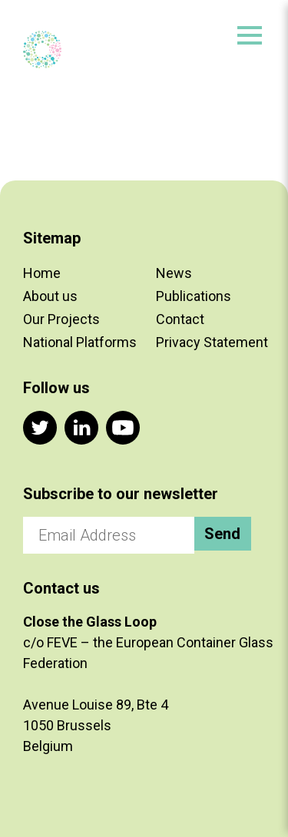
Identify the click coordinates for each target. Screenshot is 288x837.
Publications (193, 296)
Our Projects (61, 319)
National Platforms (80, 342)
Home (42, 273)
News (174, 273)
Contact (180, 319)
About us (50, 296)
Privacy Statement (212, 342)
